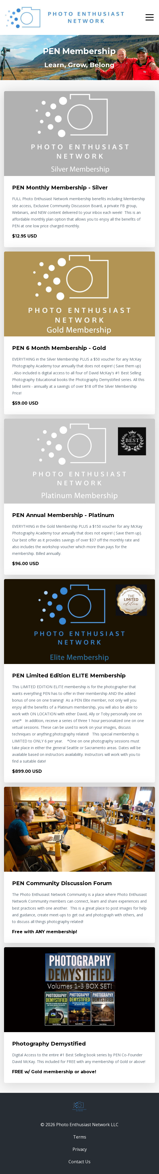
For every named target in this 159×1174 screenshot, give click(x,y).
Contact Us (79, 1162)
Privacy (80, 1149)
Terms (79, 1137)
